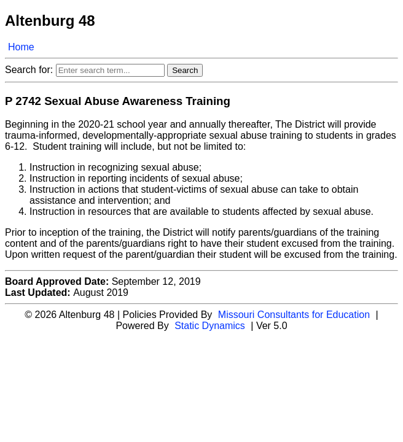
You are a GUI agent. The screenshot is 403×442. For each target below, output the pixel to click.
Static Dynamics (209, 325)
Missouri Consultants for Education (294, 314)
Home (21, 47)
